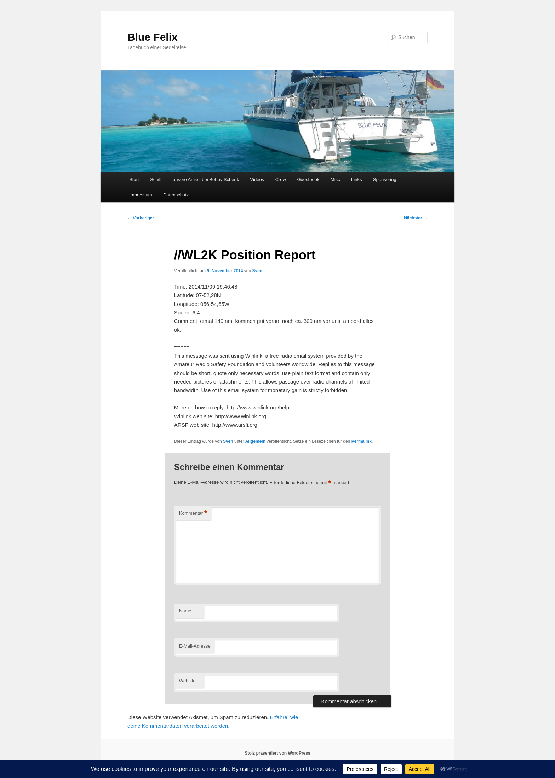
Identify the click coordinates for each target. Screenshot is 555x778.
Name (185, 611)
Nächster (416, 218)
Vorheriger (140, 218)
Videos (257, 179)
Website (187, 680)
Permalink (361, 441)
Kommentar (193, 513)
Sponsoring (384, 179)
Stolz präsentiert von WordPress (277, 753)
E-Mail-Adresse (195, 646)
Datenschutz (176, 194)
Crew (280, 179)
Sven (257, 270)
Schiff (155, 179)
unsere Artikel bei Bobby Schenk (206, 179)
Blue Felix (152, 37)
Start (134, 179)
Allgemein (255, 441)
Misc (335, 179)
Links (356, 179)
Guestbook (308, 179)
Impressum (140, 194)
